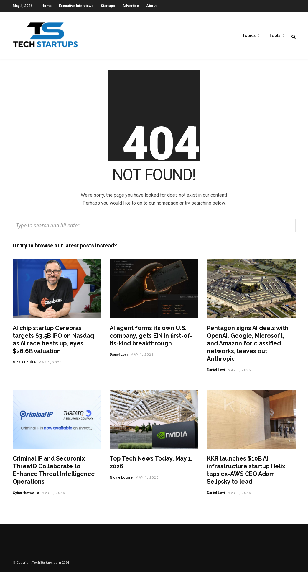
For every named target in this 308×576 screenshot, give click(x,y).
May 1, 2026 (142, 359)
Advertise (130, 6)
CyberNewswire (26, 497)
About (151, 6)
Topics (249, 35)
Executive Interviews (76, 6)
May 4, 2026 (50, 366)
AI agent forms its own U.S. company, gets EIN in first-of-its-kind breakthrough (151, 340)
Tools (274, 35)
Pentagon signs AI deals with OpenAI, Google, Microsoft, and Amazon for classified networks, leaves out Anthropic (248, 348)
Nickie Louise (24, 367)
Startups (108, 6)
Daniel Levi (119, 359)
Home (46, 6)
